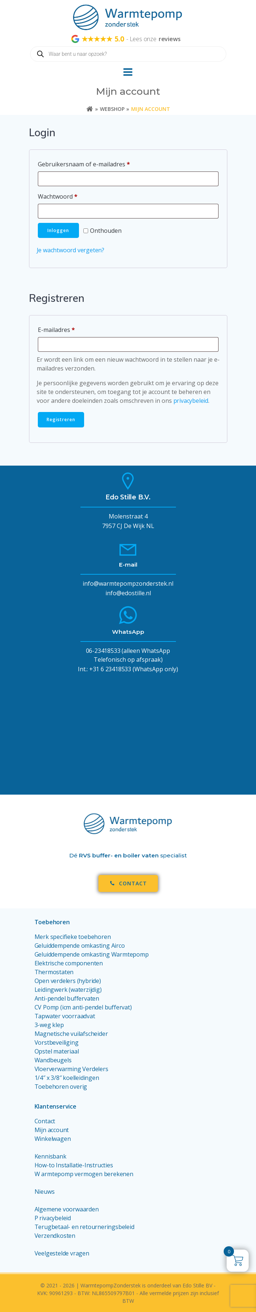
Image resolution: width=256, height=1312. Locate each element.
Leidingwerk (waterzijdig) (68, 990)
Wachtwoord (67, 195)
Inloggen (58, 230)
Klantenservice (55, 1106)
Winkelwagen (53, 1139)
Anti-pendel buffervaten (67, 998)
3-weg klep (49, 1025)
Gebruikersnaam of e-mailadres (93, 163)
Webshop (112, 108)
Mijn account (52, 1130)
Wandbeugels (53, 1060)
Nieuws (45, 1192)
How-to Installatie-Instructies (74, 1165)
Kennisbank (50, 1156)
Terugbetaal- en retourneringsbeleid (84, 1227)
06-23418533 (103, 651)
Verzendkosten (55, 1236)
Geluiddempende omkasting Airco (80, 945)
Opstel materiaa (56, 1051)
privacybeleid (190, 401)
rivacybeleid (55, 1218)
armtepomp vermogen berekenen (87, 1174)
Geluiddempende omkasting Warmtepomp (92, 954)
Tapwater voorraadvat (66, 1016)
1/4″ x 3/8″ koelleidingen (67, 1078)
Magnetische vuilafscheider (71, 1034)
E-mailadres (66, 329)
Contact (45, 1121)
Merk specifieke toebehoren (73, 937)
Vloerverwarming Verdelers (71, 1069)
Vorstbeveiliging (57, 1042)
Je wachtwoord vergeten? (70, 250)
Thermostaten (54, 972)
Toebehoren (52, 922)
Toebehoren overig (61, 1087)
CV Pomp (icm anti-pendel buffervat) (83, 1007)
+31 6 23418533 (110, 669)
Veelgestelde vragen (62, 1253)
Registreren (61, 419)
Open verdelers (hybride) (68, 981)
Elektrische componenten (69, 963)
